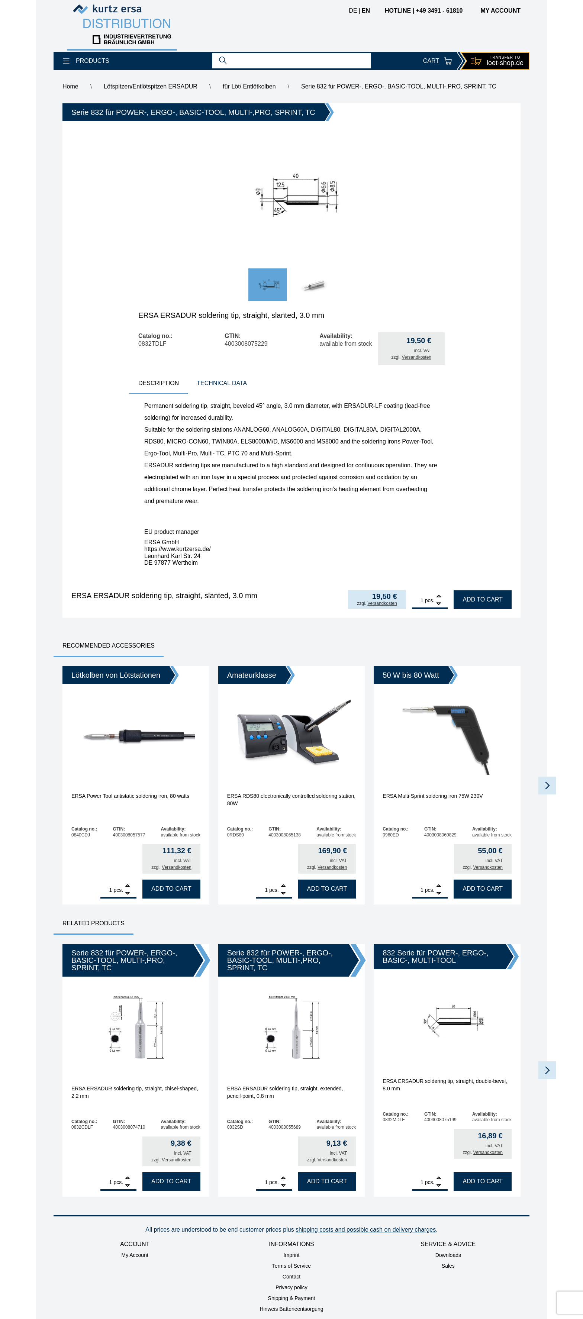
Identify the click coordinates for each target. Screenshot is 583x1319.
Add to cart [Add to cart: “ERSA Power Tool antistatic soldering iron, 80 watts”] (171, 889)
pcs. (430, 600)
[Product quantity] (417, 600)
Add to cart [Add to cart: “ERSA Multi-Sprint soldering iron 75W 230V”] (483, 889)
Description (158, 383)
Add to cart (483, 599)
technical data (222, 383)
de (353, 10)
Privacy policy (291, 1287)
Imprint (292, 1255)
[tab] (158, 384)
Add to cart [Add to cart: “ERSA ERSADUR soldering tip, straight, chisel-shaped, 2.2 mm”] (171, 1181)
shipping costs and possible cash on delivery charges (366, 1229)
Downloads (448, 1255)
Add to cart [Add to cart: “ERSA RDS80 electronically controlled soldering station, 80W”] (327, 889)
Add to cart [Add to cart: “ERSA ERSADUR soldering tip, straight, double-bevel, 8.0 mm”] (483, 1181)
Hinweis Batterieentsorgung (291, 1309)
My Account (134, 1255)
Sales (448, 1266)
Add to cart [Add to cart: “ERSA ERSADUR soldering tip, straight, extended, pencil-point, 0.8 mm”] (327, 1181)
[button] (547, 785)
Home (70, 86)
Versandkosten (416, 357)
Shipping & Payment (291, 1298)
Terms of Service (291, 1266)
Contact (291, 1277)
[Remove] (439, 603)
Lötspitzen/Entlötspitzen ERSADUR (150, 86)
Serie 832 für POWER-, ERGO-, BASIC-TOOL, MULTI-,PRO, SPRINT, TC (398, 86)
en (366, 10)
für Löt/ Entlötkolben (249, 86)
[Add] (439, 596)
